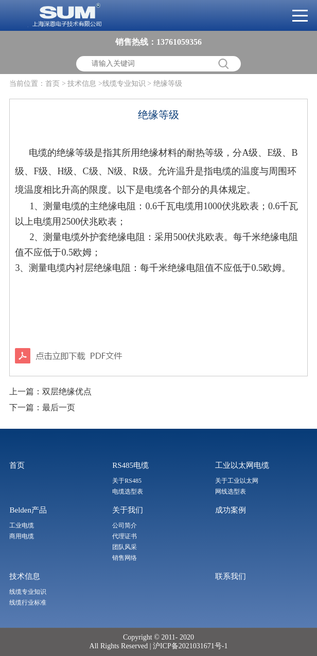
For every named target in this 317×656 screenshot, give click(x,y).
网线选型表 (230, 491)
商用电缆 (21, 536)
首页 (52, 83)
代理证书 (124, 536)
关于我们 (127, 510)
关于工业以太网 (236, 480)
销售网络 (124, 557)
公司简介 (124, 525)
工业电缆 (21, 525)
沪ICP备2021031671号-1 (189, 646)
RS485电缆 (130, 465)
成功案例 (230, 510)
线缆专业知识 (27, 591)
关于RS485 (127, 480)
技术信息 (24, 576)
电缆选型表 (127, 491)
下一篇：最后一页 (42, 407)
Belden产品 (28, 510)
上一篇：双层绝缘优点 (50, 391)
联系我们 (230, 576)
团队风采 (124, 547)
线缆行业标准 (27, 602)
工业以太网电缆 (242, 465)
